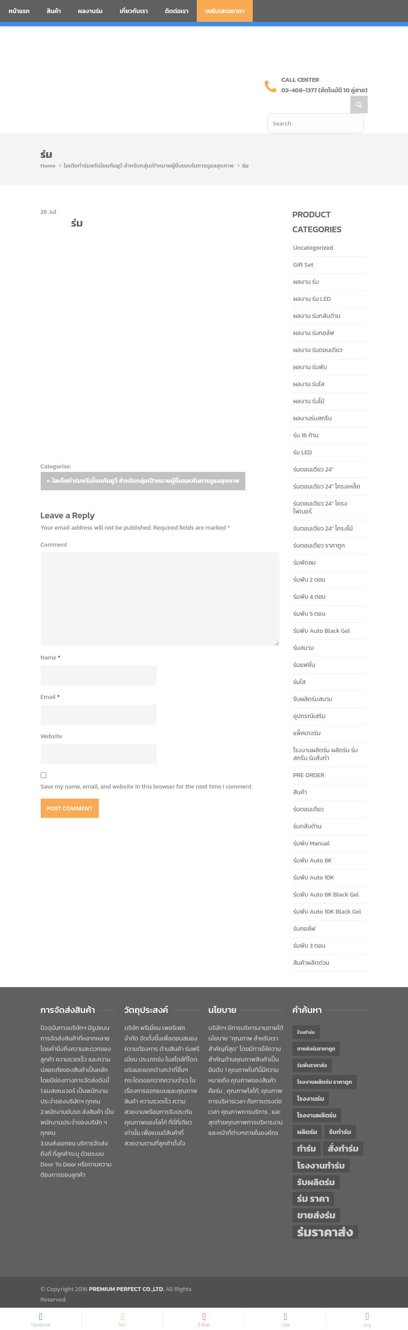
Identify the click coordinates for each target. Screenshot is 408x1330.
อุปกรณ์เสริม (309, 698)
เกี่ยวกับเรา (134, 11)
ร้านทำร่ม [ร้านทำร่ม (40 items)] (306, 1014)
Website (52, 718)
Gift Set (303, 247)
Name (51, 640)
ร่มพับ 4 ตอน (309, 579)
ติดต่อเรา (176, 11)
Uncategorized (313, 230)
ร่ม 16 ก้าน (306, 417)
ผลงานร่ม (90, 11)
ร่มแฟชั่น (304, 647)
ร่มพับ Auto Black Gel (321, 613)
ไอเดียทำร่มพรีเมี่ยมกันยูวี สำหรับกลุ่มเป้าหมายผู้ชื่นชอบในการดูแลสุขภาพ (149, 148)
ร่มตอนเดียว (308, 791)
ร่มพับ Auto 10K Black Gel (327, 894)
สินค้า (54, 11)
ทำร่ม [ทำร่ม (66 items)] (306, 1131)
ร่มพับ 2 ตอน (309, 562)
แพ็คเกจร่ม (307, 715)
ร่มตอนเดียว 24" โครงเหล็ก (326, 469)
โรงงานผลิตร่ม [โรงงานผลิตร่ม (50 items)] (317, 1098)
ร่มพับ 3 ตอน (309, 928)
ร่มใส (299, 664)
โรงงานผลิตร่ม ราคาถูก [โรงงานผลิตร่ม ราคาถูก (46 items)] (324, 1064)
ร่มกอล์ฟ (304, 911)
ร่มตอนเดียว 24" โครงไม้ (323, 511)
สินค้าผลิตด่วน (311, 945)
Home (48, 148)
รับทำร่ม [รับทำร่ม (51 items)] (340, 1114)
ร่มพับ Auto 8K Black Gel (326, 877)
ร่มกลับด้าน (307, 808)
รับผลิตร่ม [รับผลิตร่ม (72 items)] (316, 1164)
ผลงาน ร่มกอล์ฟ (314, 315)
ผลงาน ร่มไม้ (308, 383)
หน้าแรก (19, 11)
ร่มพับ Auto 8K (312, 843)
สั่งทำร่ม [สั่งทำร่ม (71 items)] (343, 1131)
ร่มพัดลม (304, 545)
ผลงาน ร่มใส (308, 366)
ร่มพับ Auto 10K (314, 860)
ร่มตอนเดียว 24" (313, 452)
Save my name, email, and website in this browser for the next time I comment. (147, 769)
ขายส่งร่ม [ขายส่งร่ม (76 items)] (316, 1198)
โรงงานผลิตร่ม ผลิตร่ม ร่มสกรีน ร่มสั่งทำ (325, 736)
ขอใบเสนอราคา (225, 11)
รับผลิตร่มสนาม (312, 681)
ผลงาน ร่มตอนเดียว (318, 332)
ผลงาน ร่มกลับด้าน (317, 298)
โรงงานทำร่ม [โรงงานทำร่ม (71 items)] (321, 1148)
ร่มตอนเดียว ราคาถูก (319, 528)
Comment (54, 527)
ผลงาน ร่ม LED (312, 281)
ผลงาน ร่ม (306, 264)
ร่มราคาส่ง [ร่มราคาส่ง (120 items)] (325, 1215)
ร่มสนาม (303, 630)
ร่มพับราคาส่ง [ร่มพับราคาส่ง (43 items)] (312, 1048)
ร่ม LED (302, 435)
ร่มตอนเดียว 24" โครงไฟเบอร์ (320, 490)
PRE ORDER (308, 757)
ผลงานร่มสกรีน (312, 400)
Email (50, 679)
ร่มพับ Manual (311, 826)
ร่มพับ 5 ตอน (309, 596)
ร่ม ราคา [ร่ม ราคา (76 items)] (313, 1181)
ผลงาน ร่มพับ (310, 349)
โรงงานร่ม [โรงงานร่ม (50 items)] (310, 1081)
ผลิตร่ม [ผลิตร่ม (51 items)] (307, 1114)
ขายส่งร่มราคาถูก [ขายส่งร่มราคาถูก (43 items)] (316, 1031)
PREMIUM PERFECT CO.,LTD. (126, 1271)
